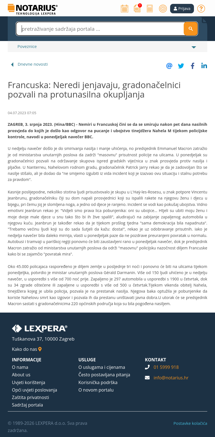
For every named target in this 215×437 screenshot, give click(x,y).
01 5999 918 (166, 367)
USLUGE (87, 360)
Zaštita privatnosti (30, 397)
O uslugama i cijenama (101, 367)
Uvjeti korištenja (28, 382)
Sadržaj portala (27, 405)
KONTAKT (155, 360)
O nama (20, 367)
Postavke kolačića (190, 423)
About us (21, 375)
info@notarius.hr (170, 378)
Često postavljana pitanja (104, 375)
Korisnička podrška (97, 382)
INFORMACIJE (26, 360)
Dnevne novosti (33, 64)
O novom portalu (96, 390)
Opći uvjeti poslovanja (34, 390)
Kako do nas (27, 349)
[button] (182, 8)
